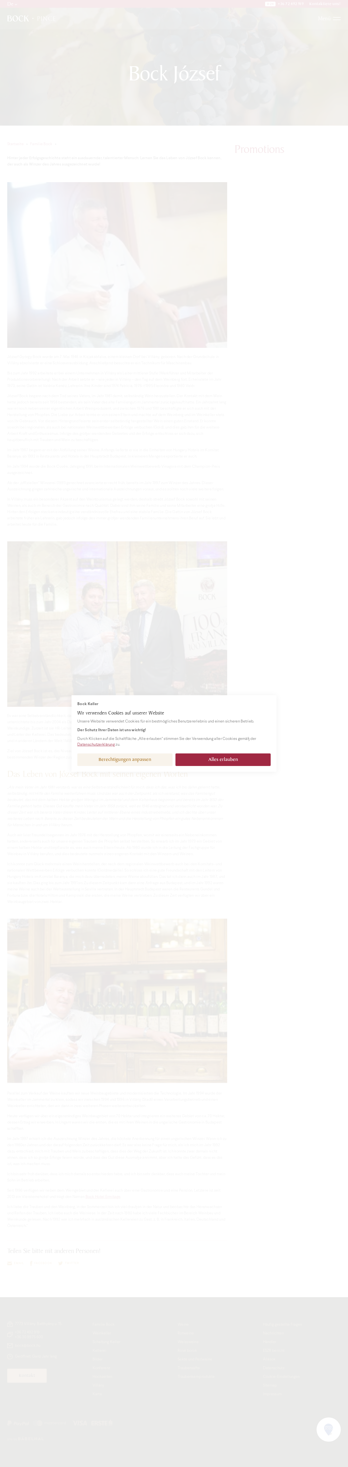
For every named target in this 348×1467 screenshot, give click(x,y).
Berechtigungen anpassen (125, 759)
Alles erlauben (223, 759)
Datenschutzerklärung (96, 744)
